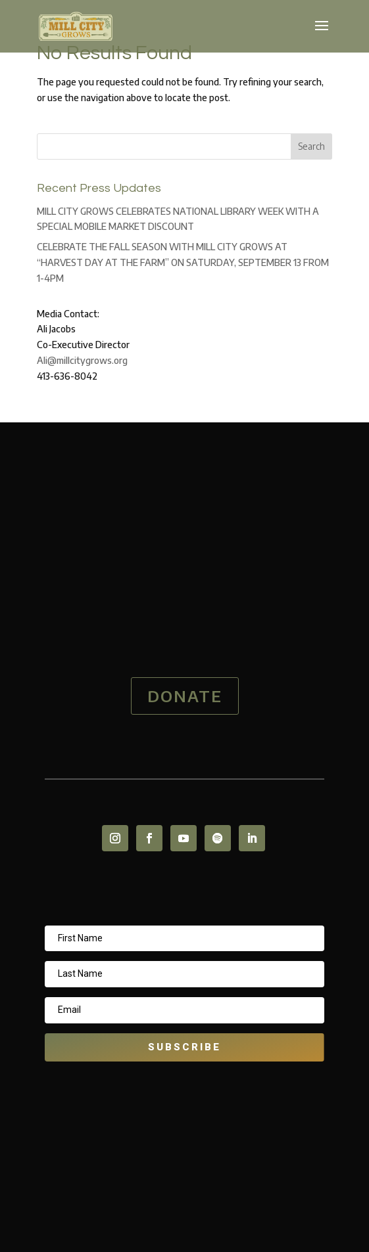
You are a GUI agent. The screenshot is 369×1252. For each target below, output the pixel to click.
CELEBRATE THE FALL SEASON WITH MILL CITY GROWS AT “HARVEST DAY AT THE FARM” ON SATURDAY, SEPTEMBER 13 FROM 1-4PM (183, 262)
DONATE (184, 695)
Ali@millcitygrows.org (82, 360)
